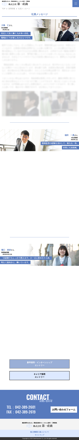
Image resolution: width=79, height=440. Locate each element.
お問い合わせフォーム (63, 409)
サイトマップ (39, 435)
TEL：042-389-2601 (21, 407)
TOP (3, 9)
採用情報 (11, 9)
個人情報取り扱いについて (39, 432)
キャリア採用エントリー (39, 375)
